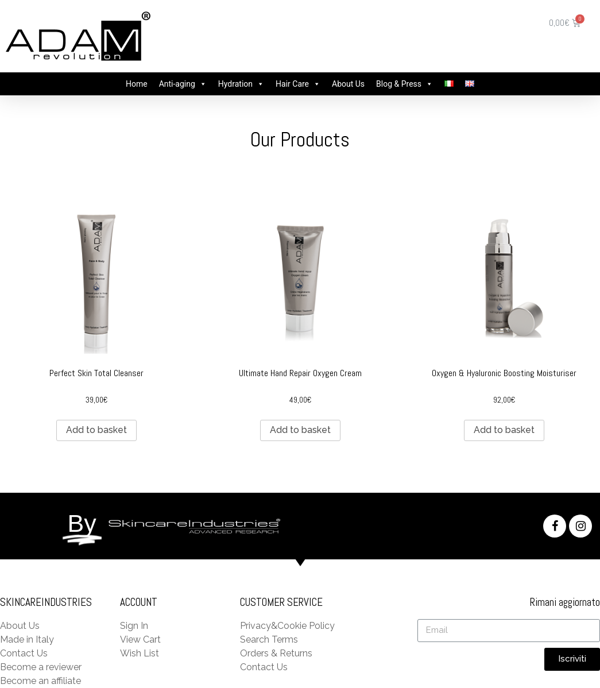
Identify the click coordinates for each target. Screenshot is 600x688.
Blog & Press (398, 83)
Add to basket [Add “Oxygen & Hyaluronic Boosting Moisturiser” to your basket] (504, 429)
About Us (348, 83)
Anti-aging (177, 83)
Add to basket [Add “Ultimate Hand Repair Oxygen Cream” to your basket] (300, 429)
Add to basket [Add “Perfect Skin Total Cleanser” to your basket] (96, 429)
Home (137, 83)
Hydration (235, 83)
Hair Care (292, 83)
